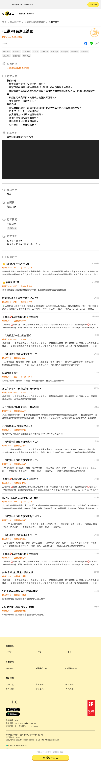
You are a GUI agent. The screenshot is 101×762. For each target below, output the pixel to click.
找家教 (68, 652)
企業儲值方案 (41, 668)
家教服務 (39, 684)
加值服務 (10, 668)
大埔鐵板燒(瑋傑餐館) (34, 22)
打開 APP (93, 4)
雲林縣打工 (15, 22)
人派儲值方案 (71, 668)
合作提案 (69, 689)
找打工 (9, 652)
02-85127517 (20, 720)
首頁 (4, 22)
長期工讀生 (54, 22)
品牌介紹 (10, 684)
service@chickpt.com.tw (25, 723)
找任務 (38, 652)
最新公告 (69, 684)
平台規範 (10, 689)
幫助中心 (39, 689)
